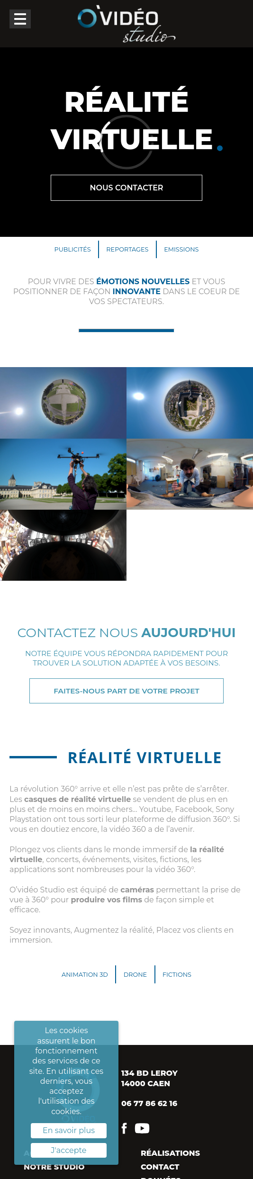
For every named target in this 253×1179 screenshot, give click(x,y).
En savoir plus (69, 1130)
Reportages (127, 249)
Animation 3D (85, 974)
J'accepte (69, 1150)
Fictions (177, 974)
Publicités (72, 249)
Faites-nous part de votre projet (126, 690)
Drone (135, 974)
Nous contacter (126, 187)
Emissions (181, 249)
